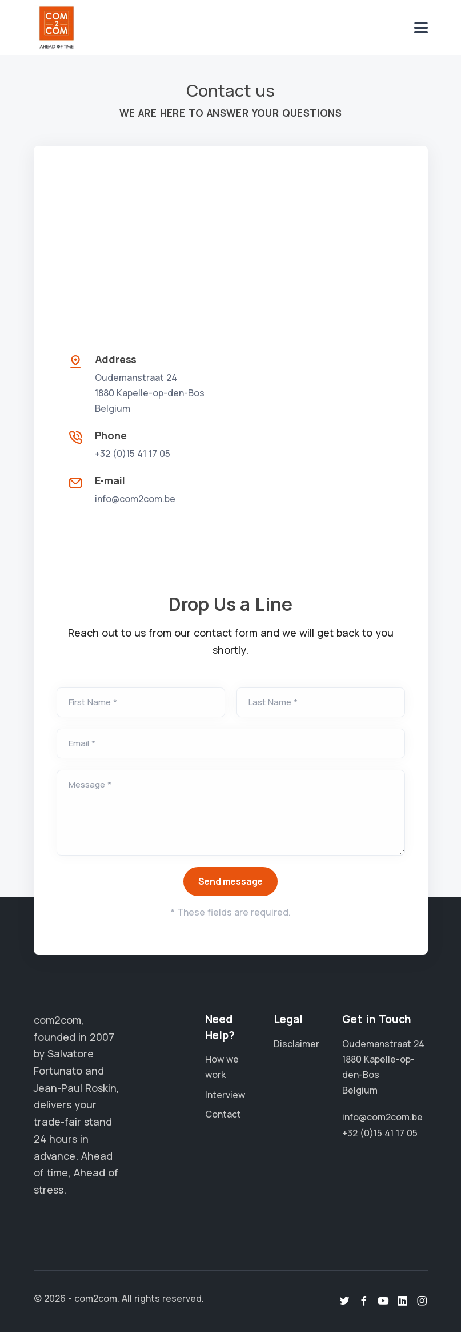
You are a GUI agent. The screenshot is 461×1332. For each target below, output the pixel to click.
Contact (223, 1114)
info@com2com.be (135, 498)
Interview (225, 1094)
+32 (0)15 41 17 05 (132, 453)
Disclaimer (296, 1043)
